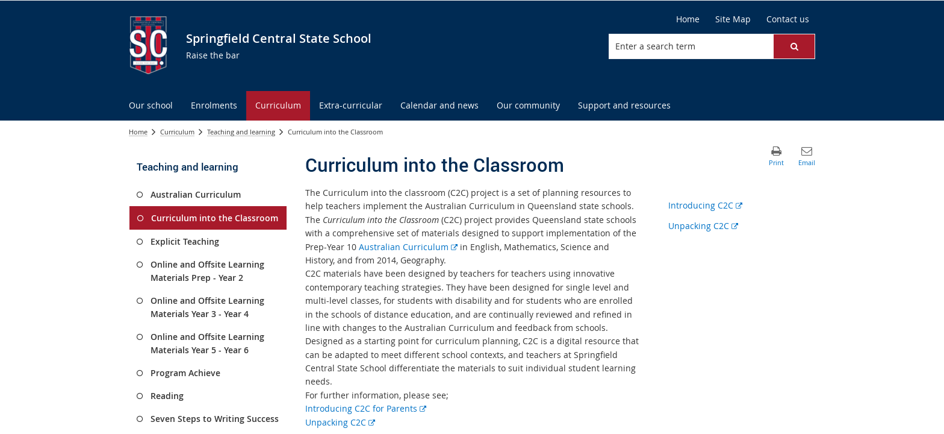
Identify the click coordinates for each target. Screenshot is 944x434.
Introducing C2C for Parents (365, 408)
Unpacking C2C (340, 422)
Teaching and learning (241, 131)
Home (138, 131)
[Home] (688, 19)
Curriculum (177, 131)
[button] (794, 46)
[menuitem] (151, 106)
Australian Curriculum (408, 247)
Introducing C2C (705, 205)
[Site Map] (733, 19)
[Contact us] (787, 19)
